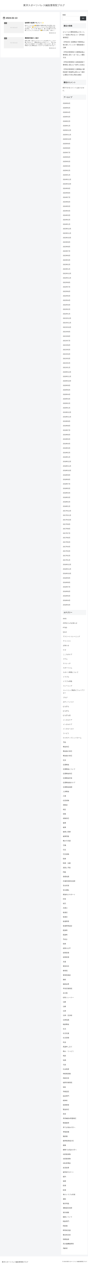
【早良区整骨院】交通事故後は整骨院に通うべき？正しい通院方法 (74, 54)
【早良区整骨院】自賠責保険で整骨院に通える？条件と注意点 (74, 63)
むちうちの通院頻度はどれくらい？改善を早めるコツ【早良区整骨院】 (74, 34)
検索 (64, 15)
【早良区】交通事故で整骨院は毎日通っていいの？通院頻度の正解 (74, 44)
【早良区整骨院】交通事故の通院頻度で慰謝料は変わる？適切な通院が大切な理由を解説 (74, 72)
